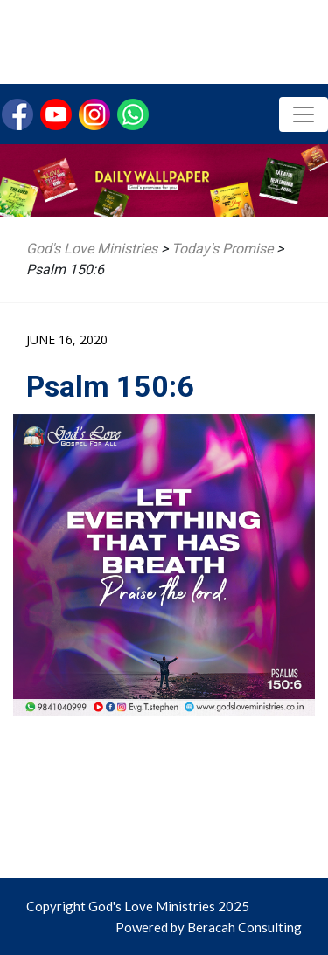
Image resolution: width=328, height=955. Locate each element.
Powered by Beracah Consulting (208, 927)
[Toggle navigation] (303, 114)
